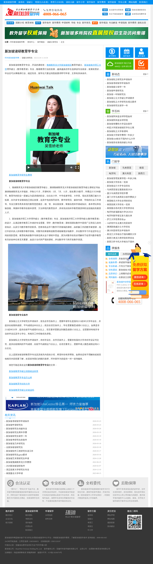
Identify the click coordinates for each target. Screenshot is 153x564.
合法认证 (22, 483)
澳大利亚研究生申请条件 (118, 230)
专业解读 (113, 23)
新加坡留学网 (10, 2)
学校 (73, 23)
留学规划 (103, 23)
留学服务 (141, 56)
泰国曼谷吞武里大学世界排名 (120, 208)
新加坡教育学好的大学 (19, 384)
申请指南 (122, 23)
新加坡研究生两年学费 (16, 432)
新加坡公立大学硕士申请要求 (120, 98)
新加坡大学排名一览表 (117, 182)
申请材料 (66, 23)
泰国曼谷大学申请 (14, 473)
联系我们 (143, 2)
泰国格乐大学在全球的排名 (119, 201)
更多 (145, 74)
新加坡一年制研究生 (116, 94)
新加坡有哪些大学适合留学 (119, 124)
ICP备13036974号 (55, 552)
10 (97, 408)
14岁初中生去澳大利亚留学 (119, 223)
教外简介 (9, 515)
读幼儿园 (70, 2)
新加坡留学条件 (81, 538)
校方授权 (9, 523)
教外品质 (112, 254)
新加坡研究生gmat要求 (16, 455)
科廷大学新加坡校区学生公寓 (120, 127)
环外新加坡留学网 (22, 11)
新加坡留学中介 (41, 538)
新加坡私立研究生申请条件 (119, 79)
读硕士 (30, 2)
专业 (79, 23)
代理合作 (29, 526)
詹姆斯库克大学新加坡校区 (59, 65)
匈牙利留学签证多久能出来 (119, 216)
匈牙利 (112, 173)
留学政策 (112, 2)
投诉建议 (111, 526)
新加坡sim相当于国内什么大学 (121, 139)
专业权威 (58, 483)
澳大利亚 (126, 173)
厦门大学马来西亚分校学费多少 (121, 197)
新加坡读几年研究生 (15, 443)
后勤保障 (128, 483)
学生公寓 (122, 2)
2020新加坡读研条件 (15, 466)
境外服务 (29, 523)
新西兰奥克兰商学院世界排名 (120, 238)
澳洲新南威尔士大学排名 (118, 227)
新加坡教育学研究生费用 (20, 175)
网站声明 (111, 515)
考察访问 (29, 519)
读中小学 (80, 2)
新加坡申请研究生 (14, 425)
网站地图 (133, 2)
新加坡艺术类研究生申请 (17, 458)
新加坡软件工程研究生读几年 (19, 451)
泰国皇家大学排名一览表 (118, 204)
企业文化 (9, 519)
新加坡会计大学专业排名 (118, 186)
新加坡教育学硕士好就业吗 (21, 390)
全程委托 (93, 483)
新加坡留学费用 (63, 538)
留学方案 (92, 511)
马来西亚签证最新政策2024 (119, 189)
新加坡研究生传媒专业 (16, 429)
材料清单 (48, 519)
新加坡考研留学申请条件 (17, 421)
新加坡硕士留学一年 (116, 87)
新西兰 (141, 173)
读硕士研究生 (52, 42)
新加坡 (112, 168)
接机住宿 (142, 23)
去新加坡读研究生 (14, 447)
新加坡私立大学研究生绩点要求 (121, 102)
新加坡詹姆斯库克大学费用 (18, 462)
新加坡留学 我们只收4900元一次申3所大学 (123, 64)
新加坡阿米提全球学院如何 (119, 116)
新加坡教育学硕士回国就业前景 (23, 371)
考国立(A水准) (41, 2)
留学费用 (101, 2)
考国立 (90, 526)
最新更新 (111, 523)
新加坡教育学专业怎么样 (20, 377)
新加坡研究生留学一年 (16, 436)
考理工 (90, 523)
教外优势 (141, 68)
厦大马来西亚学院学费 (117, 193)
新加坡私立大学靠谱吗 (117, 131)
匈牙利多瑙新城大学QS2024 (120, 212)
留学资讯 (86, 23)
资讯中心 (31, 42)
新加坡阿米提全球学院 (117, 120)
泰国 (141, 168)
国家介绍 (20, 23)
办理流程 (48, 515)
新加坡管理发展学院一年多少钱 (121, 178)
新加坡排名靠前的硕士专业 (119, 142)
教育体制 (29, 23)
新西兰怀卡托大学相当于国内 (120, 242)
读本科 (21, 2)
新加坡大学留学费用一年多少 (120, 135)
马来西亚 (126, 168)
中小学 (90, 530)
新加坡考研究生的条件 (16, 440)
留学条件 (91, 2)
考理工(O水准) (57, 2)
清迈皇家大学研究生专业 (17, 470)
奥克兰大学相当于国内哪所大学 (121, 234)
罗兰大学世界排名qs (116, 219)
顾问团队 (29, 515)
